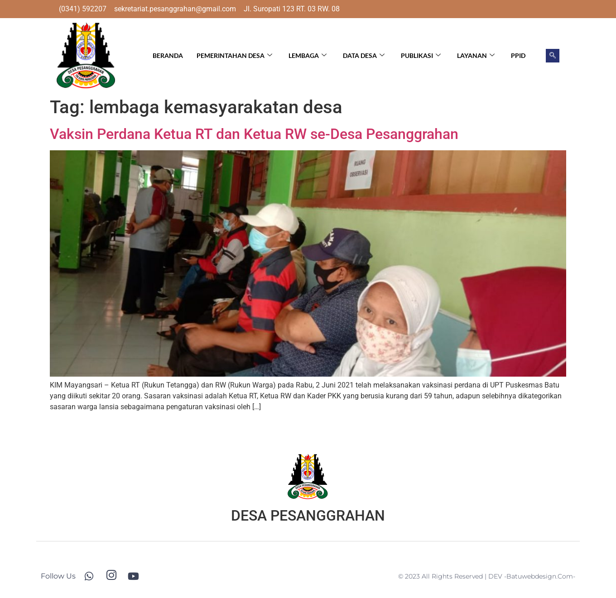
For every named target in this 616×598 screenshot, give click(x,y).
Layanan (476, 55)
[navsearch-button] (552, 55)
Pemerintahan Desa (234, 55)
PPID (518, 55)
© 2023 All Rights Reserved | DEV (451, 576)
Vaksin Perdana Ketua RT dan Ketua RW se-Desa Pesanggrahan (254, 134)
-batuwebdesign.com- (539, 576)
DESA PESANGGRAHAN (308, 515)
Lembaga (308, 55)
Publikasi (421, 55)
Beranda (168, 55)
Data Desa (364, 55)
